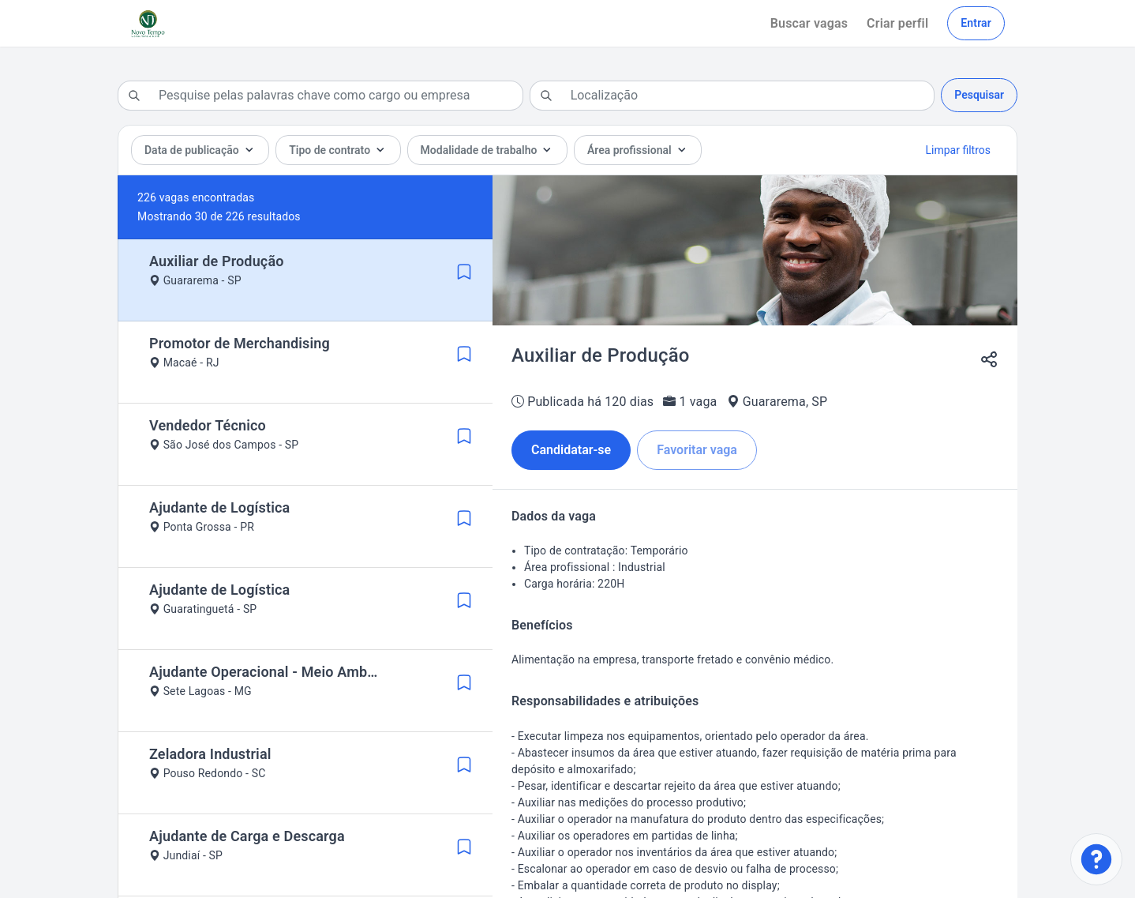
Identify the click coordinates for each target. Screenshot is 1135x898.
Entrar (976, 23)
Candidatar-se (571, 449)
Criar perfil (897, 23)
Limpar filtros (958, 150)
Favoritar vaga (697, 449)
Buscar (809, 23)
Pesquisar (979, 94)
